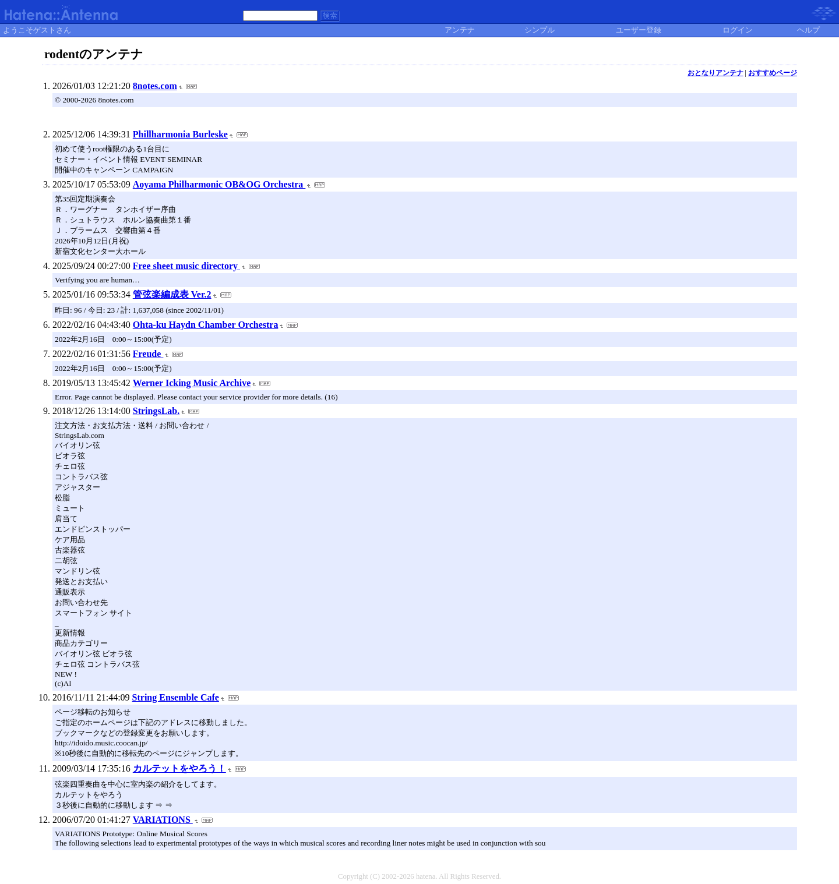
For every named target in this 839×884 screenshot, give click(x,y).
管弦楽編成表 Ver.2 (172, 294)
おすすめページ (772, 73)
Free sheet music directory (186, 266)
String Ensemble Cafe (175, 697)
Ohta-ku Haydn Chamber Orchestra (206, 325)
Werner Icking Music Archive (192, 383)
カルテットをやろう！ (179, 768)
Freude (148, 354)
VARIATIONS (163, 820)
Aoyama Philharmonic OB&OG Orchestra (219, 184)
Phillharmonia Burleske (180, 134)
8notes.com (155, 86)
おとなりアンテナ (715, 73)
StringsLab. (156, 411)
